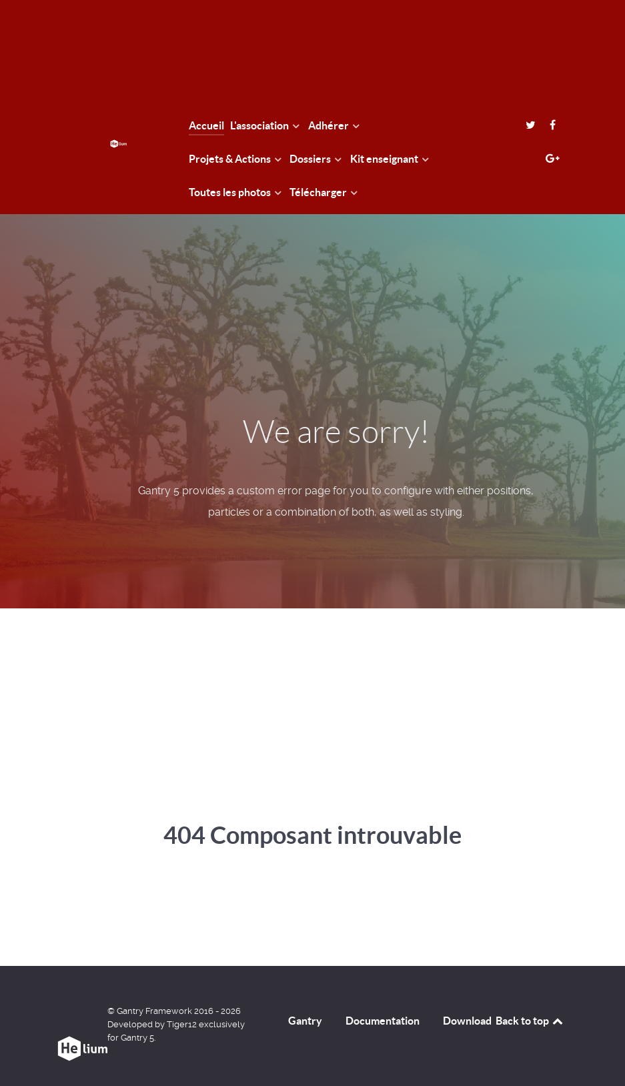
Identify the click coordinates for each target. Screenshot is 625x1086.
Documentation (383, 1021)
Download (467, 1021)
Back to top (530, 1021)
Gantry (305, 1021)
